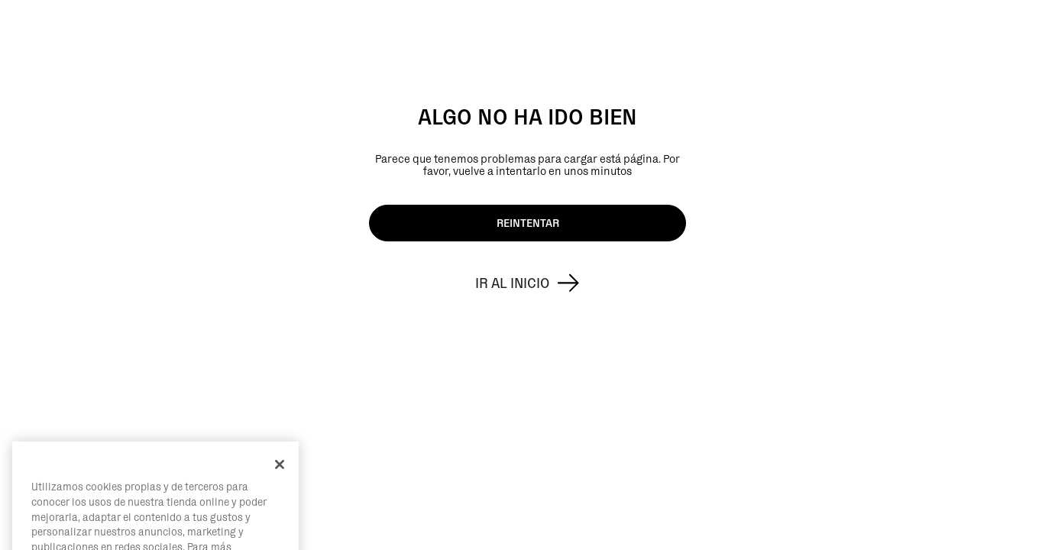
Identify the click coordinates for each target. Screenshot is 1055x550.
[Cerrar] (279, 483)
